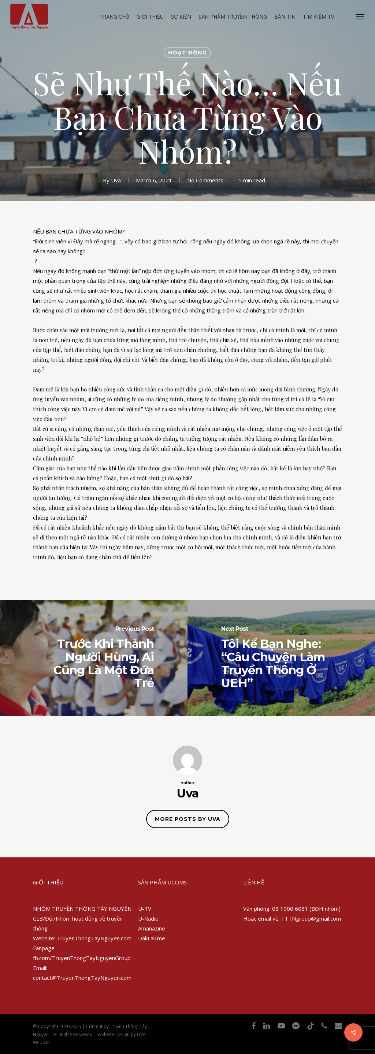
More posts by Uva (187, 819)
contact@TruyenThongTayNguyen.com (82, 977)
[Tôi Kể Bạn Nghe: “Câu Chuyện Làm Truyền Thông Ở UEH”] (281, 658)
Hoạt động (187, 52)
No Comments (205, 179)
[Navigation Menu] (360, 16)
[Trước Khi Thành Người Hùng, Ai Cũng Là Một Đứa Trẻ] (94, 658)
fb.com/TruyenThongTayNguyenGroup (82, 958)
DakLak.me (151, 938)
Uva (116, 179)
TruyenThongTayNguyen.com (94, 938)
